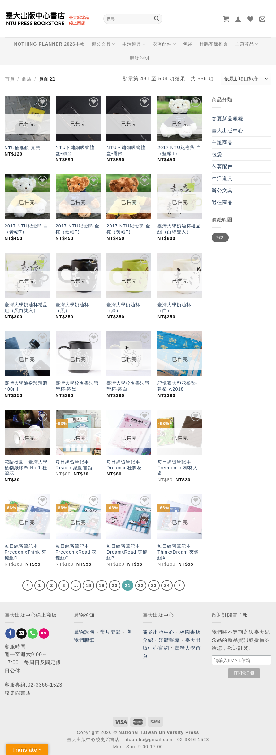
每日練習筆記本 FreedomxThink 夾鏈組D (25, 552)
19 (102, 585)
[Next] (179, 585)
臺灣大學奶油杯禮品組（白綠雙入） (179, 228)
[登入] (238, 19)
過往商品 (222, 202)
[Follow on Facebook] (10, 633)
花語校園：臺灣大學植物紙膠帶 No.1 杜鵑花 (26, 467)
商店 (27, 79)
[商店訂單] (246, 79)
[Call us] (33, 633)
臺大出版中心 (228, 130)
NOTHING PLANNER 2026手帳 (49, 44)
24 (167, 585)
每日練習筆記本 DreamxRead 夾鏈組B (126, 552)
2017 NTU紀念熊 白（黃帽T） (26, 228)
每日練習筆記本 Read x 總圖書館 (74, 464)
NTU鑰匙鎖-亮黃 (23, 147)
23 (154, 585)
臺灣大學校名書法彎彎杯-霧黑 (77, 386)
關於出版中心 (159, 632)
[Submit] (156, 19)
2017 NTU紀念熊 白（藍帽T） (179, 150)
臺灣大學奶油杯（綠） (123, 307)
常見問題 (110, 632)
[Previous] (27, 585)
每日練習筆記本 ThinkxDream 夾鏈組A (178, 552)
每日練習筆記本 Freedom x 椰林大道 (177, 467)
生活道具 (134, 44)
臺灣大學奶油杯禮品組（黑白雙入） (26, 307)
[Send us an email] (21, 633)
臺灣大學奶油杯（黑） (72, 307)
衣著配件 (164, 44)
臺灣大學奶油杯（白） (174, 307)
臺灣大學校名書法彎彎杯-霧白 (127, 386)
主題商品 (246, 44)
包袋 (187, 44)
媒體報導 (168, 640)
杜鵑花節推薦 (213, 44)
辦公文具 (103, 44)
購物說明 (139, 57)
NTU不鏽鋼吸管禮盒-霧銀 (125, 150)
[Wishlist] (250, 19)
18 (88, 585)
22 (141, 585)
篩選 (220, 237)
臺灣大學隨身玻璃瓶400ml (26, 386)
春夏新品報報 (228, 118)
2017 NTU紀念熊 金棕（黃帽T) (128, 228)
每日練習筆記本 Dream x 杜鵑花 (124, 464)
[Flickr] (44, 633)
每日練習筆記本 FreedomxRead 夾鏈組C (76, 552)
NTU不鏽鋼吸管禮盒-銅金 (75, 150)
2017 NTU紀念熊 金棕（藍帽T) (77, 228)
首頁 (10, 79)
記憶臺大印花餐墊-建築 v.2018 (177, 386)
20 (115, 585)
